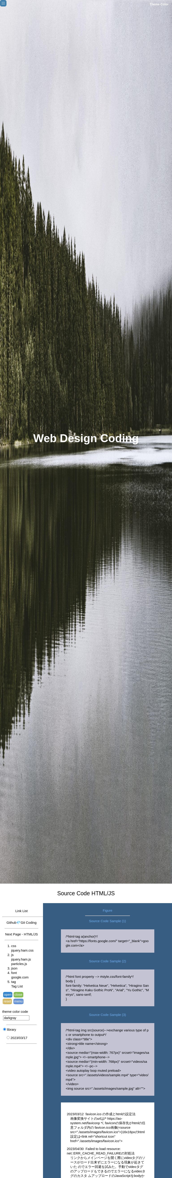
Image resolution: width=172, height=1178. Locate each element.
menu (18, 1001)
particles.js (19, 964)
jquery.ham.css (22, 950)
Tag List (17, 986)
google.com (20, 977)
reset (7, 1001)
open (7, 994)
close (18, 994)
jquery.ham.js (21, 959)
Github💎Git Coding (21, 922)
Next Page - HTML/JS (21, 934)
